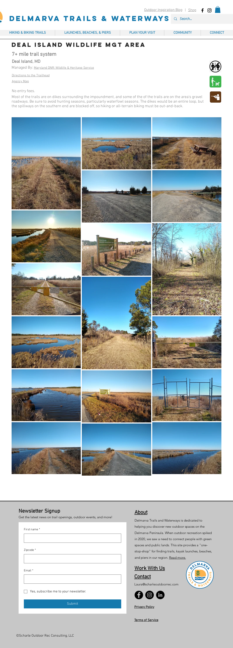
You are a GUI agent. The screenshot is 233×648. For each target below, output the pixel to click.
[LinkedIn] (160, 595)
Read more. (177, 557)
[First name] (71, 538)
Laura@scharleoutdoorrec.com (156, 584)
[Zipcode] (71, 558)
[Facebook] (139, 595)
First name (32, 529)
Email (28, 571)
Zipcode (30, 550)
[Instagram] (149, 595)
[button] (218, 9)
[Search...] (204, 19)
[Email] (71, 579)
